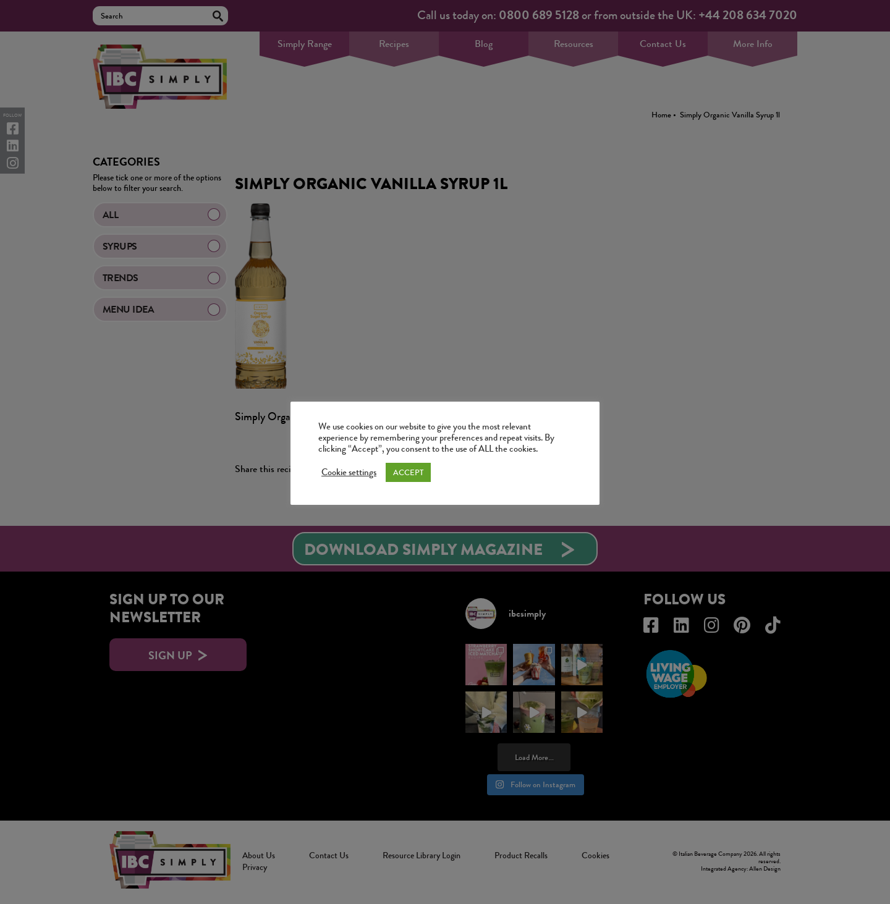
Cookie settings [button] (348, 472)
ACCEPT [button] (408, 472)
